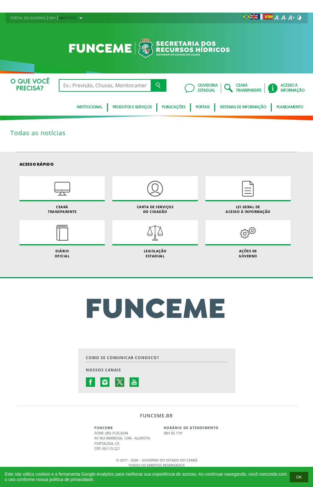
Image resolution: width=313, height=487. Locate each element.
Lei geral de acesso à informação (248, 195)
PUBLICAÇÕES (173, 107)
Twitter (120, 382)
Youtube (134, 382)
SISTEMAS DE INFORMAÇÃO (243, 107)
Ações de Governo (248, 239)
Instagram (105, 382)
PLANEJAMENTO (290, 107)
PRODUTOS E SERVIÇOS (132, 107)
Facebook (90, 382)
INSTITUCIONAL (89, 107)
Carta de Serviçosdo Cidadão (155, 195)
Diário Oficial (62, 239)
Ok (299, 477)
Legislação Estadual (155, 239)
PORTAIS (203, 107)
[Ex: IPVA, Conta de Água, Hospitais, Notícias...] (105, 85)
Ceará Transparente (62, 195)
